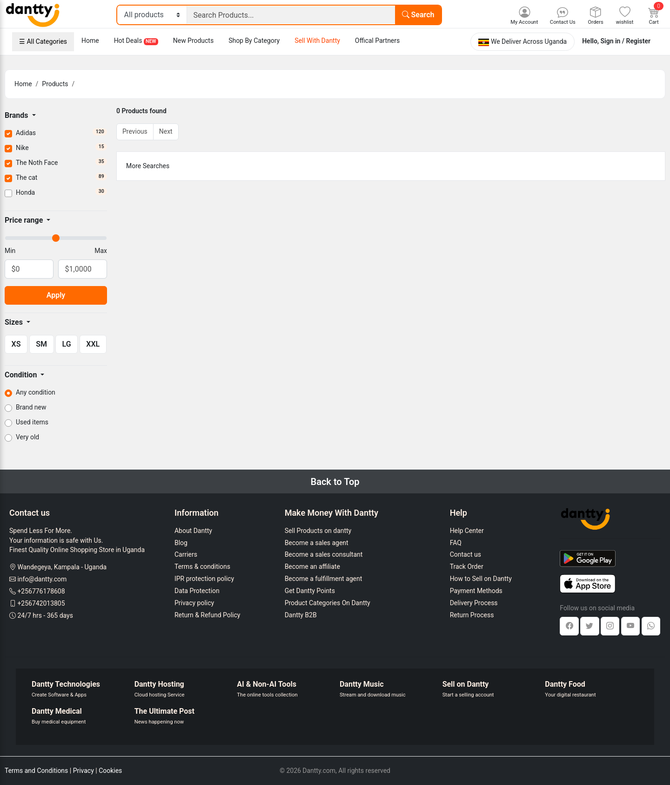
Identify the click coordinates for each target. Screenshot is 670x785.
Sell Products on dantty (318, 530)
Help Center (467, 530)
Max (100, 250)
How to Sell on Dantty (481, 578)
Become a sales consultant (324, 554)
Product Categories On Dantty (327, 603)
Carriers (185, 554)
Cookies (110, 770)
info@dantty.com (42, 579)
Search (418, 14)
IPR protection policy (204, 578)
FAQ (456, 542)
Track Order (466, 566)
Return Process (472, 615)
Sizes (15, 322)
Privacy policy (194, 603)
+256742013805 (41, 603)
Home (90, 40)
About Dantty (193, 530)
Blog (181, 542)
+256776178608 (41, 591)
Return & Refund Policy (207, 615)
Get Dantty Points (310, 590)
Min (10, 250)
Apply (56, 295)
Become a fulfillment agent (323, 578)
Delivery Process (474, 603)
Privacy (83, 770)
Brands (17, 115)
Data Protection (197, 590)
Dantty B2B (301, 615)
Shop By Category (254, 40)
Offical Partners (377, 40)
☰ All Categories (43, 41)
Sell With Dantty (317, 40)
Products (55, 84)
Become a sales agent (316, 542)
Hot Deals (136, 41)
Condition (22, 374)
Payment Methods (476, 590)
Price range (25, 220)
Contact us (465, 554)
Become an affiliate (312, 566)
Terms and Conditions (36, 770)
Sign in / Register (625, 41)
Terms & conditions (202, 566)
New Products (193, 40)
